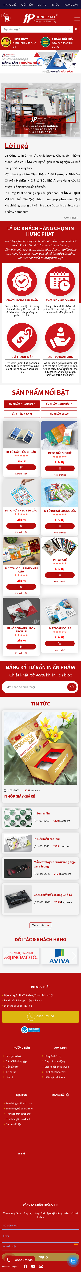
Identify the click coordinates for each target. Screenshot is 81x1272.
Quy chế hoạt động (54, 1061)
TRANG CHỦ (9, 4)
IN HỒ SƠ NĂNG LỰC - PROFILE (21, 630)
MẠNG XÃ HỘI (60, 1094)
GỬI (72, 687)
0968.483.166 (23, 1260)
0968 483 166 (45, 1016)
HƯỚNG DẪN (71, 4)
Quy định (60, 1047)
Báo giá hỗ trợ (13, 1056)
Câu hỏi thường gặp (16, 1061)
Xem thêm (21, 211)
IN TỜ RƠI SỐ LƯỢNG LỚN (59, 510)
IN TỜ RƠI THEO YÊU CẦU (21, 510)
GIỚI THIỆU (27, 4)
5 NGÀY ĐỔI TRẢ (62, 38)
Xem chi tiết (21, 473)
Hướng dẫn (21, 1047)
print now (20, 38)
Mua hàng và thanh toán (19, 1103)
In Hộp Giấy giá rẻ (19, 796)
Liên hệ (9, 1077)
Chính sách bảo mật (55, 1071)
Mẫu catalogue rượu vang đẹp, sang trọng (55, 864)
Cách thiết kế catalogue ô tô (53, 894)
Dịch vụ (21, 1094)
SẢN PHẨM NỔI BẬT (40, 392)
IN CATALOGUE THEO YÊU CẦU (21, 570)
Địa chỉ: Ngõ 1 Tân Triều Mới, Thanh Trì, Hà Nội (28, 995)
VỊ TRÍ (21, 1153)
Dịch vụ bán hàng (60, 356)
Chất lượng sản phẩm (22, 300)
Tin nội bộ (11, 1071)
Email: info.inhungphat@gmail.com (23, 1000)
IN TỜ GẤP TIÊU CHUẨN (21, 451)
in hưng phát (40, 986)
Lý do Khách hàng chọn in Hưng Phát (40, 231)
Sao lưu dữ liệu (13, 1124)
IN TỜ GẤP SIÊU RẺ (59, 453)
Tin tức (40, 703)
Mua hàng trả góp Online (19, 1108)
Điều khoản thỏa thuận (56, 1066)
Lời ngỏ (16, 145)
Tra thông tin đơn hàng (18, 1113)
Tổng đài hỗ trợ (52, 1056)
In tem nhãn (42, 813)
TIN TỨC (54, 4)
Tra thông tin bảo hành (18, 1119)
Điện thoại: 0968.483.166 (18, 1005)
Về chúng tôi (12, 1066)
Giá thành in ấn (22, 356)
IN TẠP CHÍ (60, 559)
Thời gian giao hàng (60, 300)
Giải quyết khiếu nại (54, 1077)
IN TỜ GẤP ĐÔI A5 (60, 628)
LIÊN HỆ (42, 4)
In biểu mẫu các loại (47, 838)
